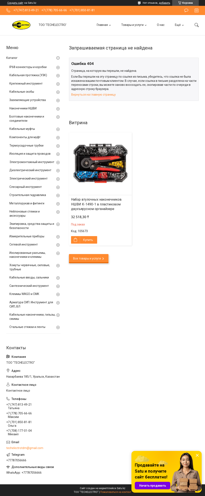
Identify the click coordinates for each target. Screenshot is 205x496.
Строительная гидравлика (27, 195)
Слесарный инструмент (25, 187)
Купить (88, 240)
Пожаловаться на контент (115, 492)
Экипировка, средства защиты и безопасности (31, 226)
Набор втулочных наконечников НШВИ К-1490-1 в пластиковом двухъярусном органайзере (96, 204)
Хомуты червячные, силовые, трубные (29, 267)
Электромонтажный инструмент (31, 162)
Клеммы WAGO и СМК (24, 294)
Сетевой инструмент (23, 244)
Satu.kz (121, 488)
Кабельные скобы (21, 91)
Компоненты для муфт (25, 137)
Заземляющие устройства (27, 100)
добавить (164, 2)
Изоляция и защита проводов (30, 153)
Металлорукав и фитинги (26, 203)
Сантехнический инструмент (29, 285)
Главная (102, 25)
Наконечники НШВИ (23, 108)
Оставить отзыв (186, 10)
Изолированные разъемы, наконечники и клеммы (27, 255)
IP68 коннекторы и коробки (28, 67)
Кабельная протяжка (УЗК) (28, 75)
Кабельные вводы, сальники (29, 277)
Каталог (12, 57)
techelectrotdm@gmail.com (24, 448)
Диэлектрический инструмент (30, 170)
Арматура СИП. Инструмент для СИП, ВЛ (31, 304)
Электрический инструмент (28, 178)
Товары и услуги (132, 25)
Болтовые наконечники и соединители (26, 118)
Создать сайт (15, 2)
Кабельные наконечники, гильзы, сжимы (32, 316)
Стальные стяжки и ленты (27, 327)
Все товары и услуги (87, 258)
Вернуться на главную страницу (93, 94)
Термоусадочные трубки (26, 145)
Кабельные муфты (22, 128)
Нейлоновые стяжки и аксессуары (24, 213)
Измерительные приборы (26, 236)
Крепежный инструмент (26, 83)
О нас (160, 25)
